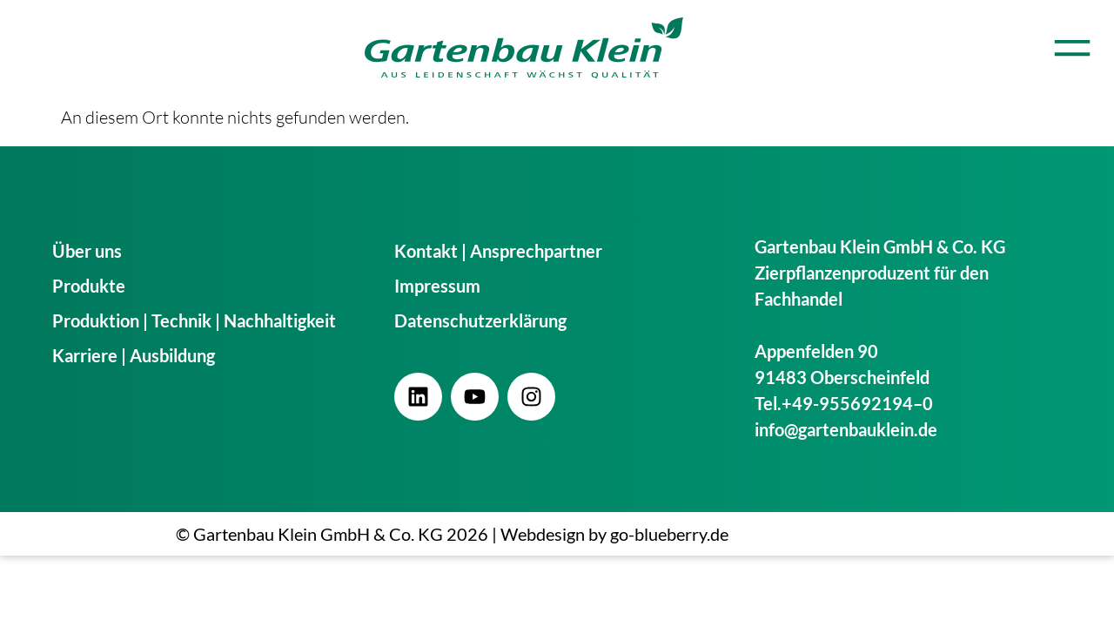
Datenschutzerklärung (480, 320)
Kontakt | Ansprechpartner (498, 250)
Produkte (88, 285)
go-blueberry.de (669, 533)
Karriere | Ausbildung (133, 355)
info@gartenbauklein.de (846, 429)
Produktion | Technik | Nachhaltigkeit (194, 320)
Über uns (87, 250)
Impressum (437, 285)
